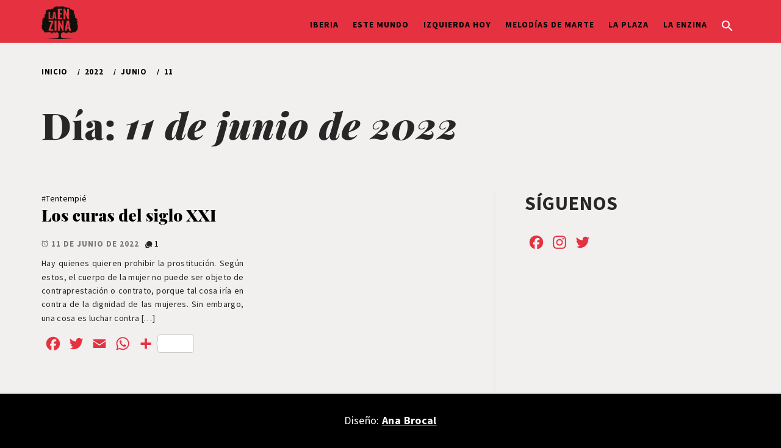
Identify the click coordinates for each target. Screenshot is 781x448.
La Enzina (685, 24)
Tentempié (66, 198)
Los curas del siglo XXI (129, 215)
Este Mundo (381, 24)
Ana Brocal (409, 420)
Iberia (324, 24)
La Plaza (628, 24)
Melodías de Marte (549, 24)
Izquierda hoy (457, 24)
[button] (727, 24)
